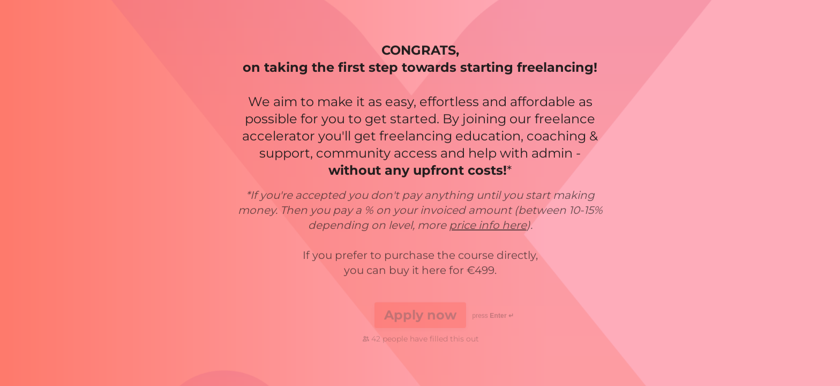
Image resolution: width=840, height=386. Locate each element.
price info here (488, 225)
